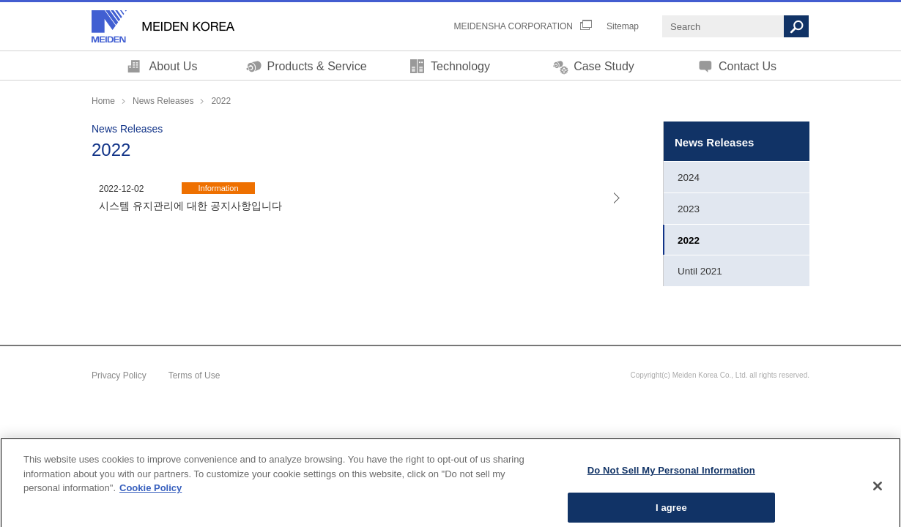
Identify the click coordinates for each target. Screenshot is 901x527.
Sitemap (623, 26)
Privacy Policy (119, 375)
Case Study (604, 66)
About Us (173, 66)
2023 (689, 208)
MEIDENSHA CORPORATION (513, 26)
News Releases (163, 101)
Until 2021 (700, 271)
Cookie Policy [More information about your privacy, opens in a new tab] (150, 498)
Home (103, 101)
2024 (689, 177)
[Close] (877, 497)
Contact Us (747, 66)
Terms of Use (194, 375)
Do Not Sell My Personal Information (671, 481)
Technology (460, 66)
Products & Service (316, 66)
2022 (689, 240)
